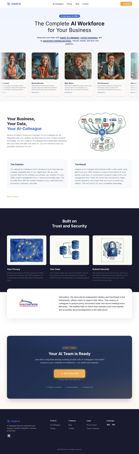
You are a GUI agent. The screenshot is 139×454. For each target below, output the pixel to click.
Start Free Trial (69, 373)
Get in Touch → (13, 196)
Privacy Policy (92, 425)
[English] (108, 425)
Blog (77, 4)
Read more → (37, 92)
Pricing (69, 4)
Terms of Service (93, 428)
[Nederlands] (113, 425)
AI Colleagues (58, 4)
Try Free (126, 4)
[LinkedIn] (9, 436)
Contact (85, 4)
